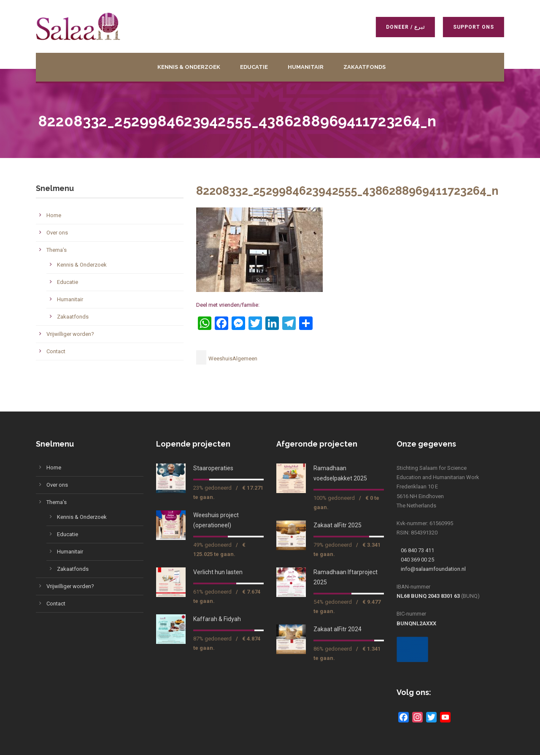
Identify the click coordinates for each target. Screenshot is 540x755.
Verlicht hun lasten (218, 572)
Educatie (254, 67)
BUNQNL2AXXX (416, 623)
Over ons (57, 232)
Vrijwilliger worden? (70, 334)
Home (53, 215)
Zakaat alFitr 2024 (337, 629)
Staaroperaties (213, 468)
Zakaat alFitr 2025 (337, 525)
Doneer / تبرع (404, 27)
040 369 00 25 (417, 559)
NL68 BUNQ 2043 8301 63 (428, 596)
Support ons (472, 27)
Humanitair (306, 67)
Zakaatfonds (364, 67)
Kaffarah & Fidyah (217, 619)
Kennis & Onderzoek (188, 67)
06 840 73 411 (417, 550)
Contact (55, 351)
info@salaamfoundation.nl (433, 569)
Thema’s (56, 250)
